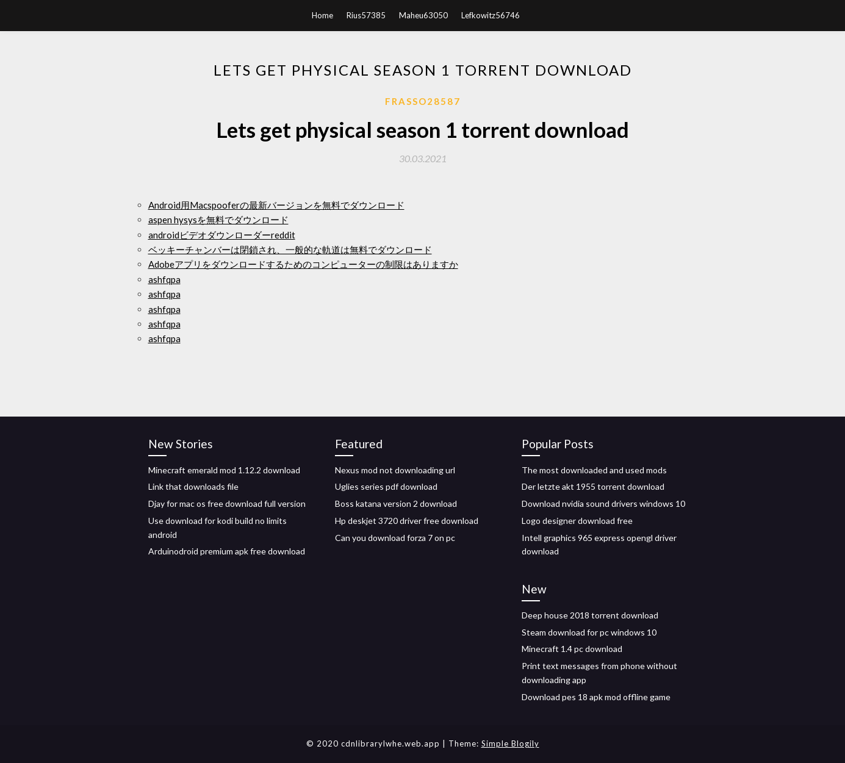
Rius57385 (366, 15)
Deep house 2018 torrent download (590, 615)
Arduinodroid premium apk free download (226, 551)
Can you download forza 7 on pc (395, 537)
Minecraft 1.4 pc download (572, 648)
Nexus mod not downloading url (395, 470)
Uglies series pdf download (386, 486)
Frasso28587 (423, 101)
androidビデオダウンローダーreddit (221, 234)
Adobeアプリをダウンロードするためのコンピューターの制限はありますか (303, 264)
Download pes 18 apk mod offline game (596, 697)
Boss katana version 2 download (396, 503)
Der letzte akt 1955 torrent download (593, 486)
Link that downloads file (193, 486)
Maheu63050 (423, 15)
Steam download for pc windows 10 (589, 632)
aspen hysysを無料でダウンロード (218, 219)
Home (322, 15)
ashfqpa (164, 279)
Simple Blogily (510, 743)
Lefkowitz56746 (490, 15)
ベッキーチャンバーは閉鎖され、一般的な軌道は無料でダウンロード (290, 249)
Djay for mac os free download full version (227, 503)
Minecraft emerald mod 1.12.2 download (224, 470)
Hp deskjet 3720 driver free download (406, 520)
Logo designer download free (577, 520)
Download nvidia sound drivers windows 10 (603, 503)
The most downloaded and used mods (594, 470)
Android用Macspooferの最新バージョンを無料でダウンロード (276, 204)
